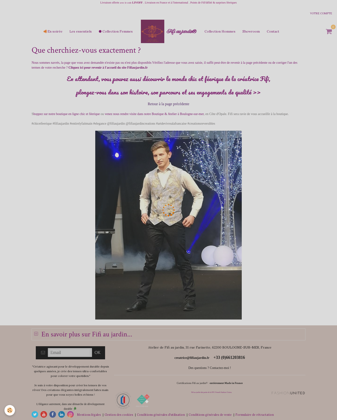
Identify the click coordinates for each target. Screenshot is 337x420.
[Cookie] (10, 410)
